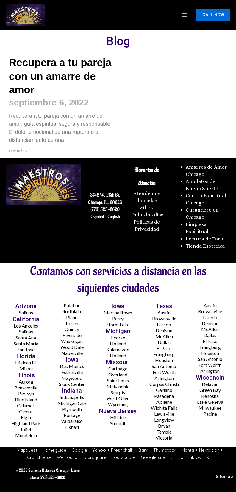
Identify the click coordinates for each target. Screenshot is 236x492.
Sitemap (224, 476)
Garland (164, 390)
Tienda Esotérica (206, 246)
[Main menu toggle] (184, 15)
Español (97, 217)
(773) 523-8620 (105, 209)
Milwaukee (210, 408)
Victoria (164, 437)
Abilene (164, 402)
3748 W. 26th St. (105, 195)
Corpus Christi (164, 384)
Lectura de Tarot (205, 239)
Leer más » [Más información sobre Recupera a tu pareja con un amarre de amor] (18, 151)
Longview (164, 420)
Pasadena (164, 396)
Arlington (164, 378)
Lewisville (164, 414)
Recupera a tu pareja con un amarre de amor (60, 76)
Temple (164, 431)
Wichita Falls (164, 408)
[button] (213, 15)
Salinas (26, 312)
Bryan (164, 426)
